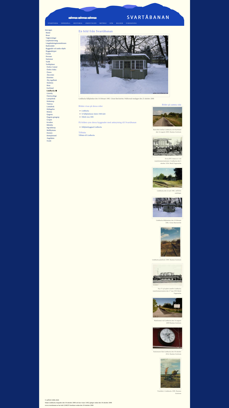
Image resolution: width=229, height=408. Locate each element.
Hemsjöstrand (52, 136)
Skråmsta (50, 83)
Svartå (49, 141)
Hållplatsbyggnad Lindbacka (92, 127)
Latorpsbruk (51, 99)
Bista (48, 85)
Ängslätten (50, 138)
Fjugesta (50, 114)
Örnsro (49, 72)
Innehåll (65, 23)
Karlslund (50, 88)
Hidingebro (51, 109)
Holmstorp (50, 101)
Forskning (131, 23)
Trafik (48, 62)
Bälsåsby (50, 125)
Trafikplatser (50, 64)
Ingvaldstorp (51, 128)
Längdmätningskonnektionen (56, 43)
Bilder (119, 23)
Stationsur (49, 59)
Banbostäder (50, 46)
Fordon (48, 54)
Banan (48, 33)
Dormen (49, 133)
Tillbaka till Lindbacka (87, 135)
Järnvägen (91, 23)
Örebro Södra (51, 70)
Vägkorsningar (51, 38)
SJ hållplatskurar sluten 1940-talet (94, 114)
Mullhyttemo (51, 130)
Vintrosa (50, 104)
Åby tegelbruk (52, 80)
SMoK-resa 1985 (88, 117)
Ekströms (50, 77)
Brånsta (49, 112)
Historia (77, 23)
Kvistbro (50, 122)
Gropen (49, 120)
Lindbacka (85, 111)
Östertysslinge (52, 96)
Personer (49, 56)
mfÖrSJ (103, 23)
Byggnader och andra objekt (56, 48)
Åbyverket (50, 75)
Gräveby (50, 93)
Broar (48, 35)
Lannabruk (50, 107)
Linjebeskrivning (52, 41)
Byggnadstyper (51, 51)
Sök (111, 23)
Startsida (53, 23)
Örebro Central (52, 67)
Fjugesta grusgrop (53, 117)
